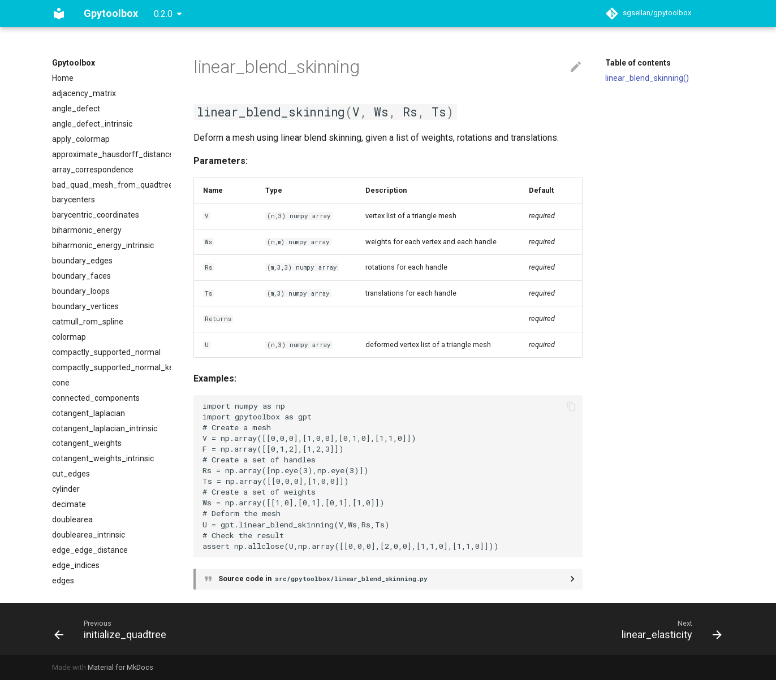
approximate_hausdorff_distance (111, 154)
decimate (69, 504)
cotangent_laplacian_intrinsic (104, 428)
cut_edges (71, 473)
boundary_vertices (85, 306)
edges (63, 580)
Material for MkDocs (120, 667)
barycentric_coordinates (95, 214)
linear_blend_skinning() (647, 78)
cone (61, 382)
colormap (69, 336)
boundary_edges (82, 260)
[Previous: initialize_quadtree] (113, 629)
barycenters (73, 199)
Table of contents (638, 62)
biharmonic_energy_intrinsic (103, 245)
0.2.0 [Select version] (163, 13)
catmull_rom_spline (87, 321)
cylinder (66, 488)
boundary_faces (81, 275)
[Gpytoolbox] (59, 13)
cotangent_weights (87, 443)
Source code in (323, 578)
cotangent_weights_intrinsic (103, 458)
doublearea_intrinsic (88, 534)
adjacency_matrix (84, 93)
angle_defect (76, 108)
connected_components (96, 397)
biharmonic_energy (87, 230)
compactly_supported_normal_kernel (111, 367)
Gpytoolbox (73, 62)
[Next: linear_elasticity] (668, 629)
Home (63, 78)
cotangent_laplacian (88, 413)
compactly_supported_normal (106, 352)
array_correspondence (92, 169)
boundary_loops (81, 291)
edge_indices (76, 565)
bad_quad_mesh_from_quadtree (111, 184)
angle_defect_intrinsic (92, 123)
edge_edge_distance (90, 550)
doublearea (72, 519)
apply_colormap (81, 139)
